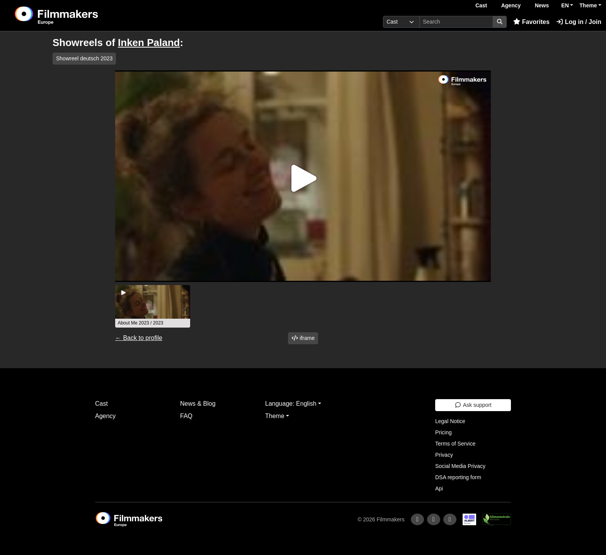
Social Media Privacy (460, 466)
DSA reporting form (458, 477)
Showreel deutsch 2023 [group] (84, 58)
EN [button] (565, 5)
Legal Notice (450, 421)
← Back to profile (138, 338)
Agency (511, 5)
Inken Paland (149, 42)
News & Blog (198, 403)
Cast (481, 5)
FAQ (186, 416)
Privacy (444, 455)
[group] (152, 306)
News (542, 5)
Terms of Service (455, 444)
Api (439, 488)
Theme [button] (588, 5)
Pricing (443, 432)
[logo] (76, 15)
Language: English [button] (291, 403)
